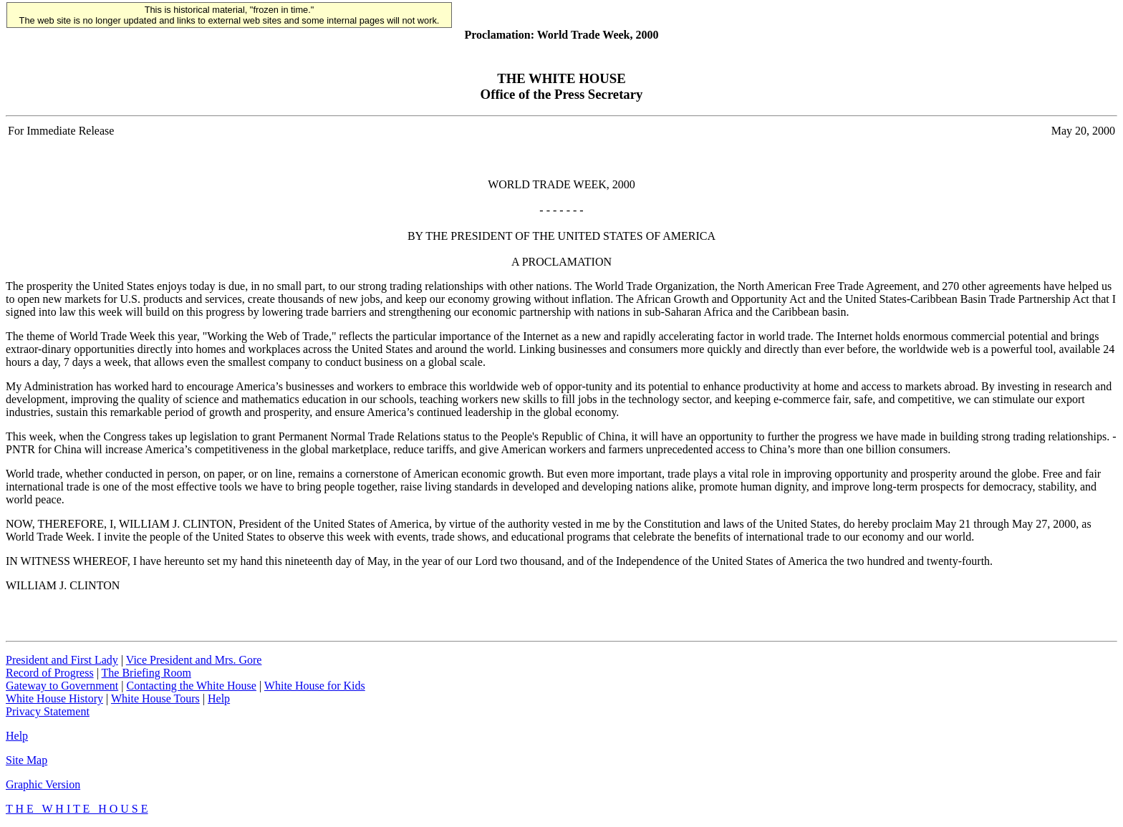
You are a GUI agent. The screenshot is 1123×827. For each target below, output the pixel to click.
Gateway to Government (62, 686)
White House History (54, 698)
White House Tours (155, 698)
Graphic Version (43, 784)
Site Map (26, 760)
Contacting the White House (191, 686)
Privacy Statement (48, 711)
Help (219, 698)
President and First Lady (62, 660)
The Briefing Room (146, 673)
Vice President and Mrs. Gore (194, 660)
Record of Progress (50, 673)
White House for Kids (314, 686)
